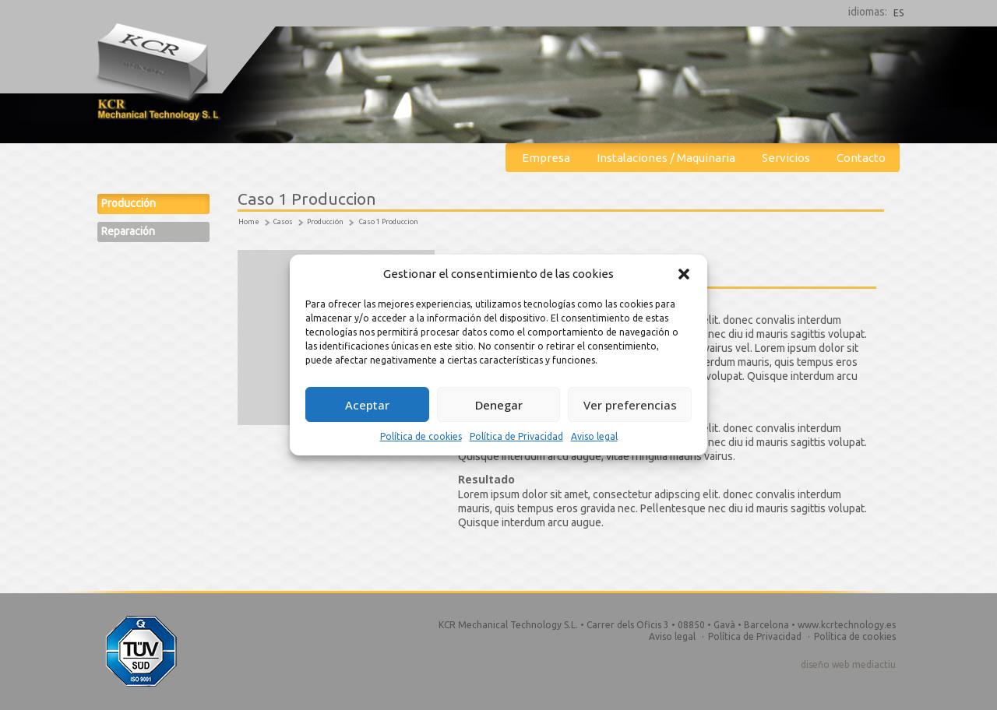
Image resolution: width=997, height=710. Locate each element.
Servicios (786, 157)
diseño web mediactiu (848, 664)
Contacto (861, 157)
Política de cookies (421, 436)
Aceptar (367, 405)
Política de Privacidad (516, 436)
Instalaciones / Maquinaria (666, 157)
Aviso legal (594, 436)
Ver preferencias (630, 405)
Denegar (499, 405)
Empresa (546, 157)
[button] (684, 274)
